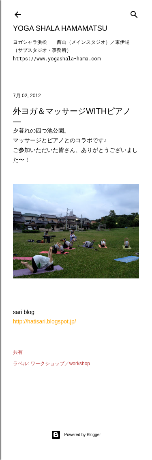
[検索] (134, 13)
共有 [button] (18, 352)
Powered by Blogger (76, 435)
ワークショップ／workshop (60, 363)
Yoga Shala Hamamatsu (60, 28)
